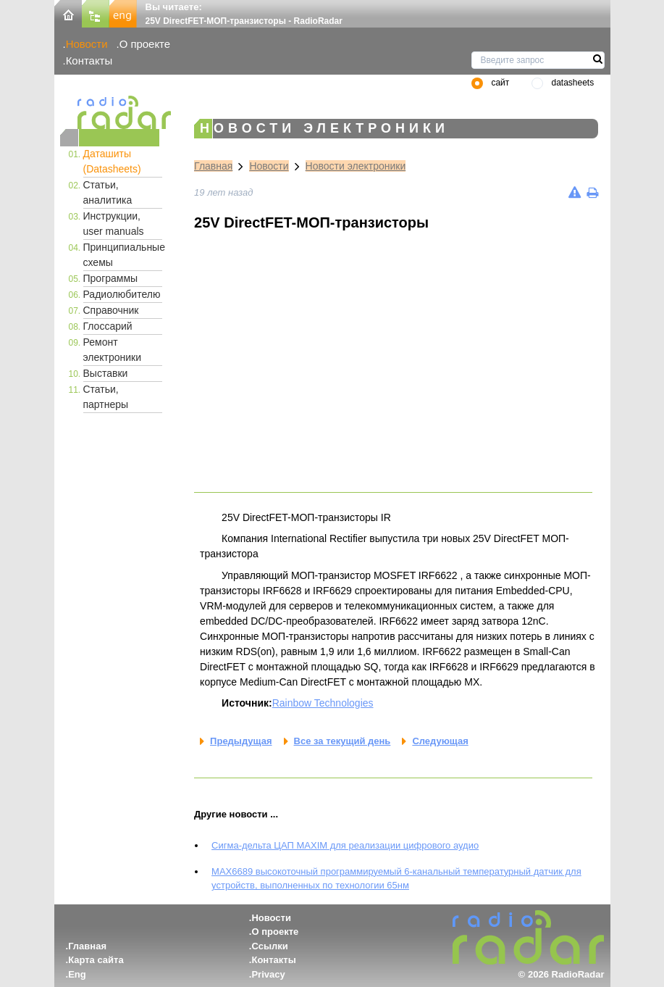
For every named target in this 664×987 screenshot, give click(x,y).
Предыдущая (241, 741)
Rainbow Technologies (323, 703)
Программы (110, 278)
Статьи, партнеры (106, 396)
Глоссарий (108, 326)
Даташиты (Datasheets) (112, 161)
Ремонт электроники (112, 349)
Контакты (89, 60)
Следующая (440, 741)
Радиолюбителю (122, 294)
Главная (213, 166)
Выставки (105, 373)
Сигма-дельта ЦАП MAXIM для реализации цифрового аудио (345, 845)
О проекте (144, 44)
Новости (87, 44)
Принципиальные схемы (123, 254)
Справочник (111, 310)
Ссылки (269, 946)
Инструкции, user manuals (113, 223)
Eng (77, 974)
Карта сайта (96, 959)
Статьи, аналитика (108, 192)
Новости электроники (356, 166)
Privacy (268, 974)
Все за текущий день (342, 741)
